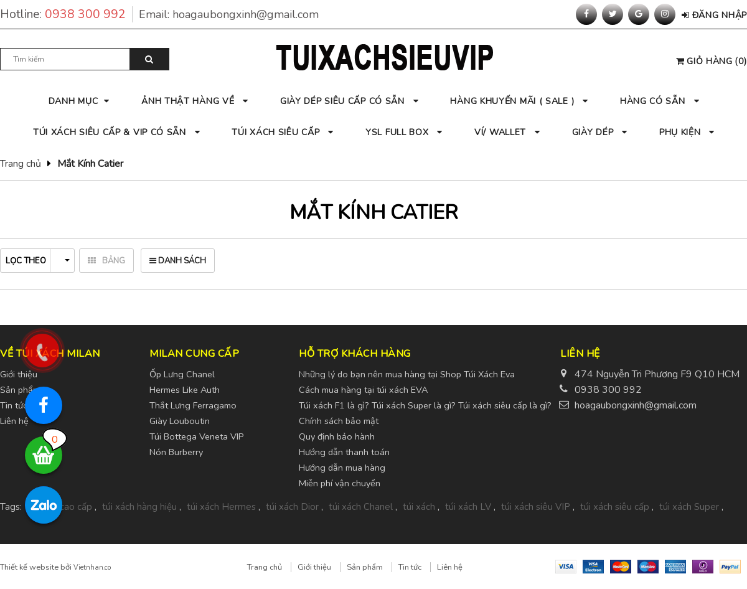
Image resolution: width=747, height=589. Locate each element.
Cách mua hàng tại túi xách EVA (363, 390)
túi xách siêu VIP (535, 507)
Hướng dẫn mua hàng (342, 467)
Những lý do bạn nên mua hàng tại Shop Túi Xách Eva (407, 374)
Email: (229, 14)
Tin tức (409, 567)
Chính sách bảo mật (338, 421)
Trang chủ (20, 164)
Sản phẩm (365, 567)
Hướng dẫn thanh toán (344, 452)
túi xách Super (689, 507)
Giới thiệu (314, 567)
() (711, 61)
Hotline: (66, 14)
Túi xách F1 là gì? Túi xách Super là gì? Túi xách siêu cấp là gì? (425, 405)
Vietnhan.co (92, 567)
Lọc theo (38, 260)
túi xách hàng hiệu (139, 507)
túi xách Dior (292, 507)
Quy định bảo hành (337, 436)
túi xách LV (468, 507)
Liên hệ (450, 567)
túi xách (419, 507)
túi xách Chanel (361, 507)
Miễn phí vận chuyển (339, 483)
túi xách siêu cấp (614, 507)
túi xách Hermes (221, 507)
